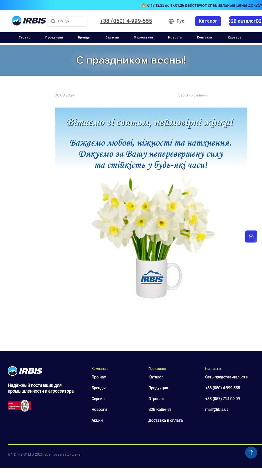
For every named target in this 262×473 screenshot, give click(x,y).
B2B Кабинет (159, 409)
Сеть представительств (226, 377)
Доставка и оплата (165, 420)
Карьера (235, 37)
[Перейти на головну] (29, 21)
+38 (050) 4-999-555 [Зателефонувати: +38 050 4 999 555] (126, 21)
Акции (97, 420)
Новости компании (192, 95)
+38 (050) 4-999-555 (222, 388)
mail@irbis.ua (217, 409)
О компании (143, 37)
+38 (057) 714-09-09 (222, 398)
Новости (175, 37)
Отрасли (112, 37)
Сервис (24, 37)
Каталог (155, 377)
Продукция (54, 37)
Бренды (84, 37)
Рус (180, 21)
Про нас (99, 377)
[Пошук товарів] (67, 21)
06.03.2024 (65, 95)
